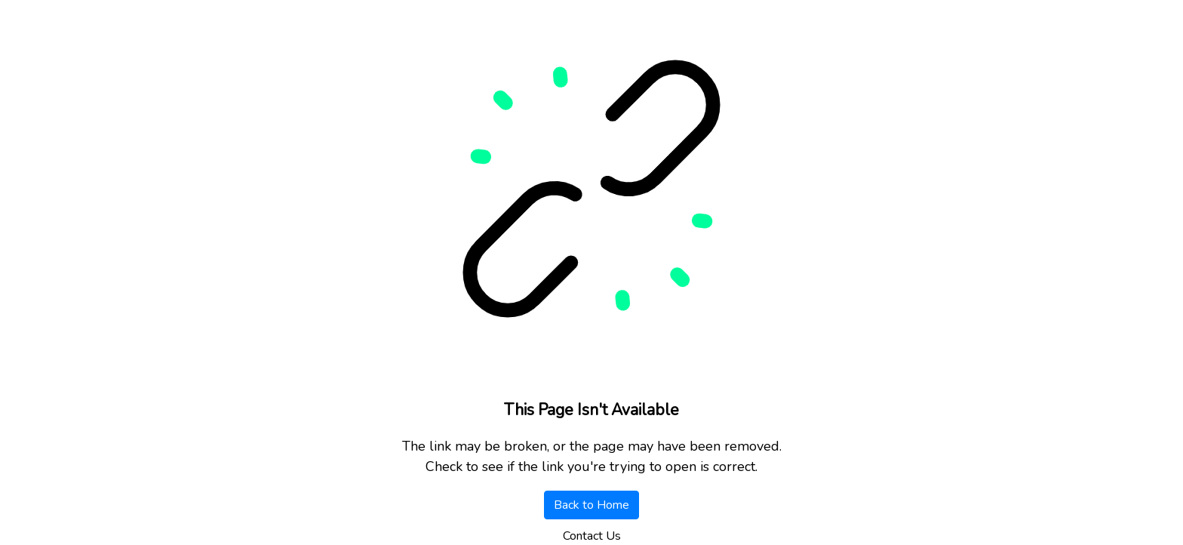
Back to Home (591, 505)
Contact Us (592, 536)
